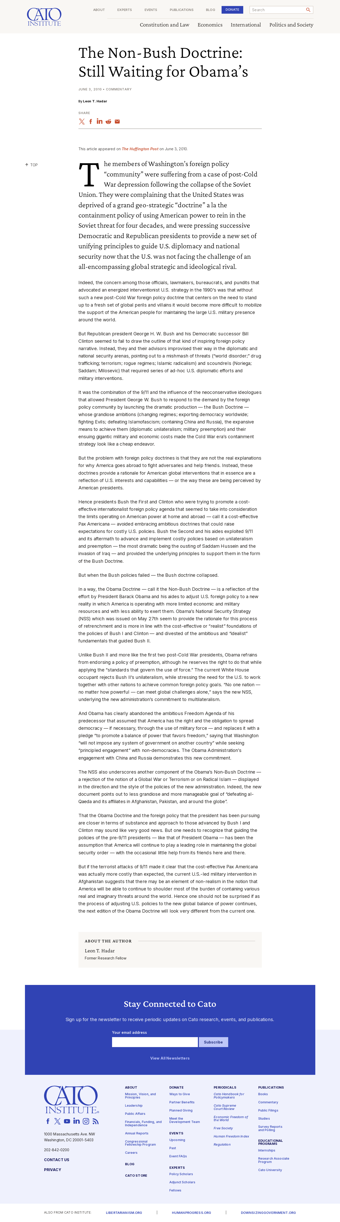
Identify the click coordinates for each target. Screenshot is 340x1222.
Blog (210, 10)
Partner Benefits (182, 1102)
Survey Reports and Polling (270, 1128)
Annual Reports (137, 1133)
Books (263, 1094)
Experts (124, 10)
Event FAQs (178, 1156)
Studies (264, 1118)
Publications (182, 10)
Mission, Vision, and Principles (140, 1096)
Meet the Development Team (184, 1120)
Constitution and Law (164, 25)
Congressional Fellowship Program (140, 1143)
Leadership (134, 1105)
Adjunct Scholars (182, 1182)
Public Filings (268, 1110)
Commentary (268, 1102)
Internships (267, 1150)
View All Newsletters (170, 1058)
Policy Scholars (181, 1174)
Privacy (52, 1170)
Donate (232, 9)
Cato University (270, 1170)
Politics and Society (291, 25)
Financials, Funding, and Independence (143, 1123)
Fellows (175, 1190)
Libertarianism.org (124, 1213)
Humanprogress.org (191, 1213)
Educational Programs (270, 1142)
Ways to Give (179, 1094)
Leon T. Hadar (95, 101)
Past (172, 1148)
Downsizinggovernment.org (268, 1213)
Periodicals (225, 1088)
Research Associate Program (274, 1160)
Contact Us (56, 1160)
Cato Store (136, 1175)
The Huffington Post (140, 149)
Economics (209, 25)
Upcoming (177, 1140)
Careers (131, 1153)
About (99, 10)
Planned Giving (181, 1110)
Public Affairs (135, 1114)
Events (150, 10)
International (245, 25)
